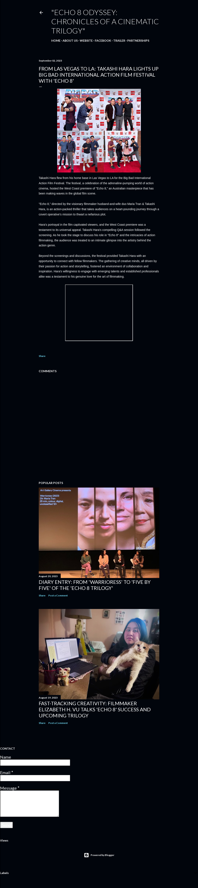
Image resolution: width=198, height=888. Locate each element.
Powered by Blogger (99, 855)
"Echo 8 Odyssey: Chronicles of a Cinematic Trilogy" (105, 21)
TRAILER (119, 40)
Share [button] (42, 356)
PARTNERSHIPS (138, 40)
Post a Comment (58, 595)
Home (55, 40)
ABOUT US (70, 40)
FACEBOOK (103, 40)
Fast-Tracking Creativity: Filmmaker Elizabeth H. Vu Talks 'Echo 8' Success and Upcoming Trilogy (95, 709)
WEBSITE (86, 40)
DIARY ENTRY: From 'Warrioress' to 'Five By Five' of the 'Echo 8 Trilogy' (95, 585)
